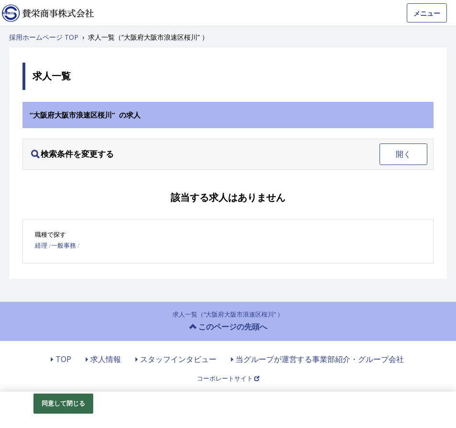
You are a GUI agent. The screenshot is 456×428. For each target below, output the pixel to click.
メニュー (426, 13)
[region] (228, 410)
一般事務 (63, 245)
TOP (63, 359)
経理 (41, 245)
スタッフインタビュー (178, 359)
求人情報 (105, 359)
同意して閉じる (64, 403)
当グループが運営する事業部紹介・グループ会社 (320, 359)
